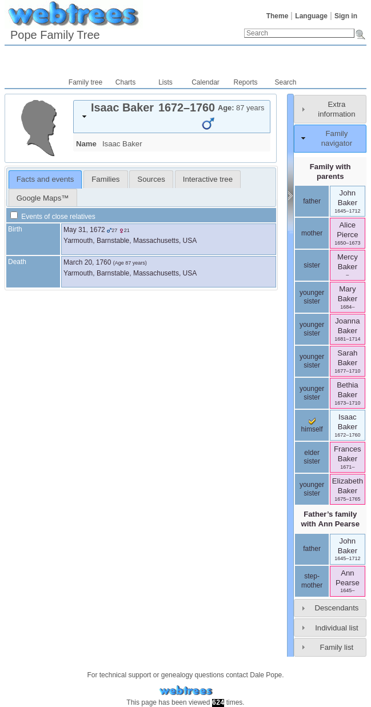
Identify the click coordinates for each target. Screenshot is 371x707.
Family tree (85, 82)
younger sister (312, 297)
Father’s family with (330, 519)
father (312, 201)
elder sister (312, 457)
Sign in (345, 16)
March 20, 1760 (87, 262)
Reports (245, 82)
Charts (125, 82)
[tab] (171, 116)
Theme (277, 16)
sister (312, 265)
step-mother (311, 580)
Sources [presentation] (151, 179)
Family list (337, 647)
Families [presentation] (105, 179)
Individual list (336, 628)
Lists (165, 82)
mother (311, 233)
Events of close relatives (52, 217)
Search (285, 82)
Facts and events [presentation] (45, 179)
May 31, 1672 (84, 230)
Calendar (206, 82)
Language (311, 16)
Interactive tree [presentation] (208, 179)
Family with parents (330, 171)
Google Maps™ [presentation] (43, 198)
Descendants (336, 608)
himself (312, 426)
